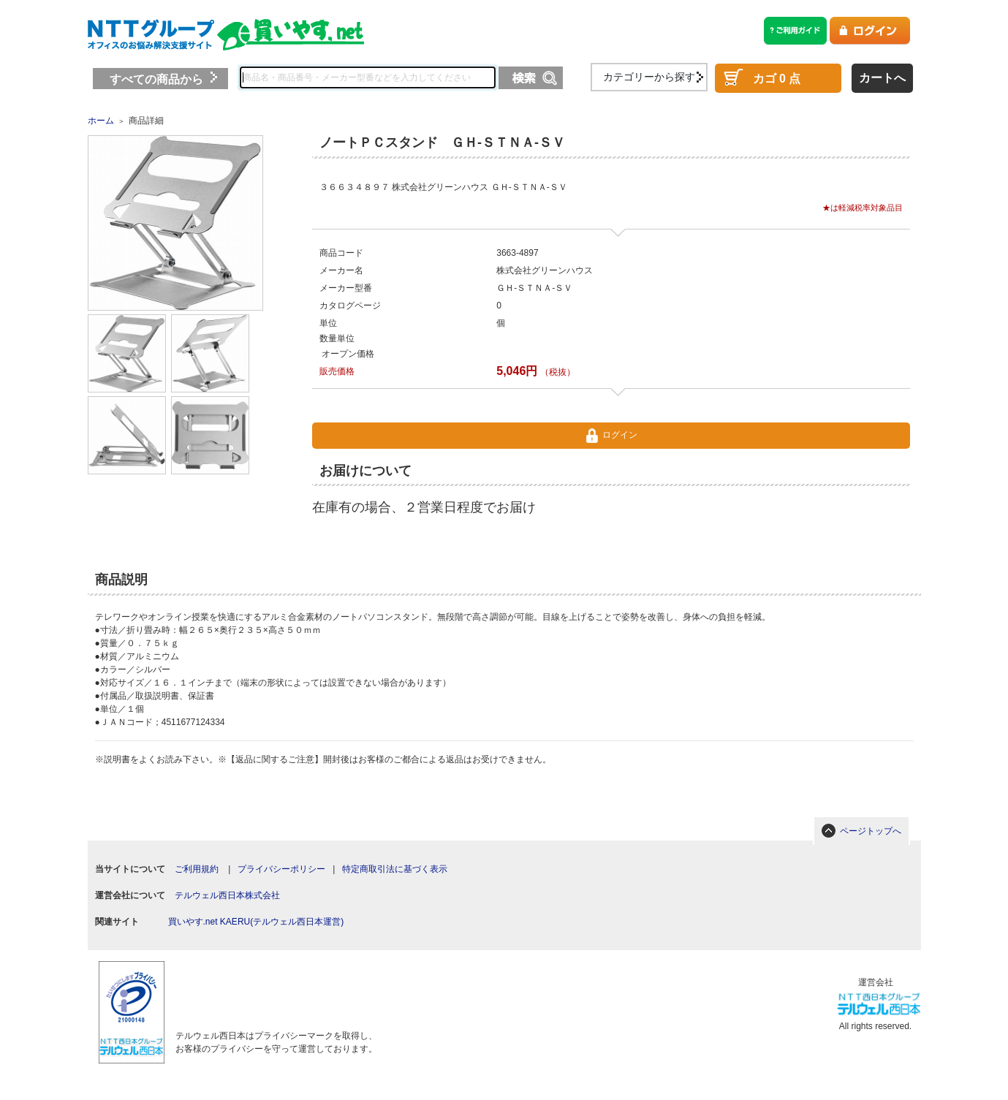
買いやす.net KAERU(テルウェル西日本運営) (256, 922)
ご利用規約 (197, 869)
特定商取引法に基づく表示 (394, 869)
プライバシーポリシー (281, 869)
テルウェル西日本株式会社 (227, 895)
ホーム (101, 120)
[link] (270, 987)
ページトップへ (870, 831)
